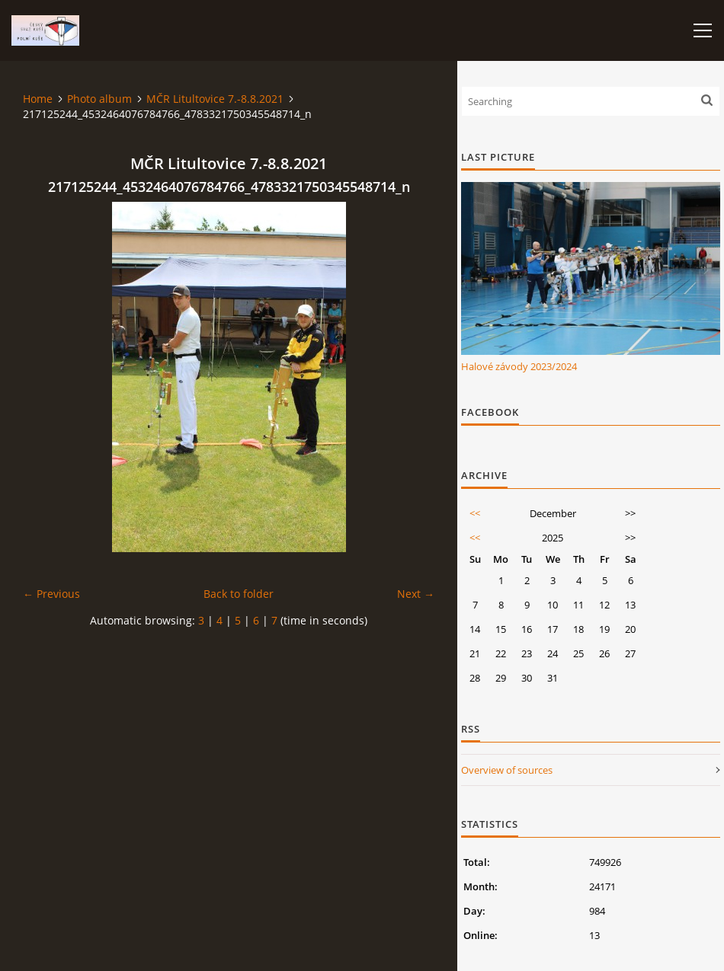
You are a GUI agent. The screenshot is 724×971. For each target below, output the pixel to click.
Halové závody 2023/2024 (519, 366)
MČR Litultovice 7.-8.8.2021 (215, 98)
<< (474, 513)
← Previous (51, 593)
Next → (415, 593)
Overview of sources (507, 770)
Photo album (99, 98)
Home (38, 98)
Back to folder (238, 593)
